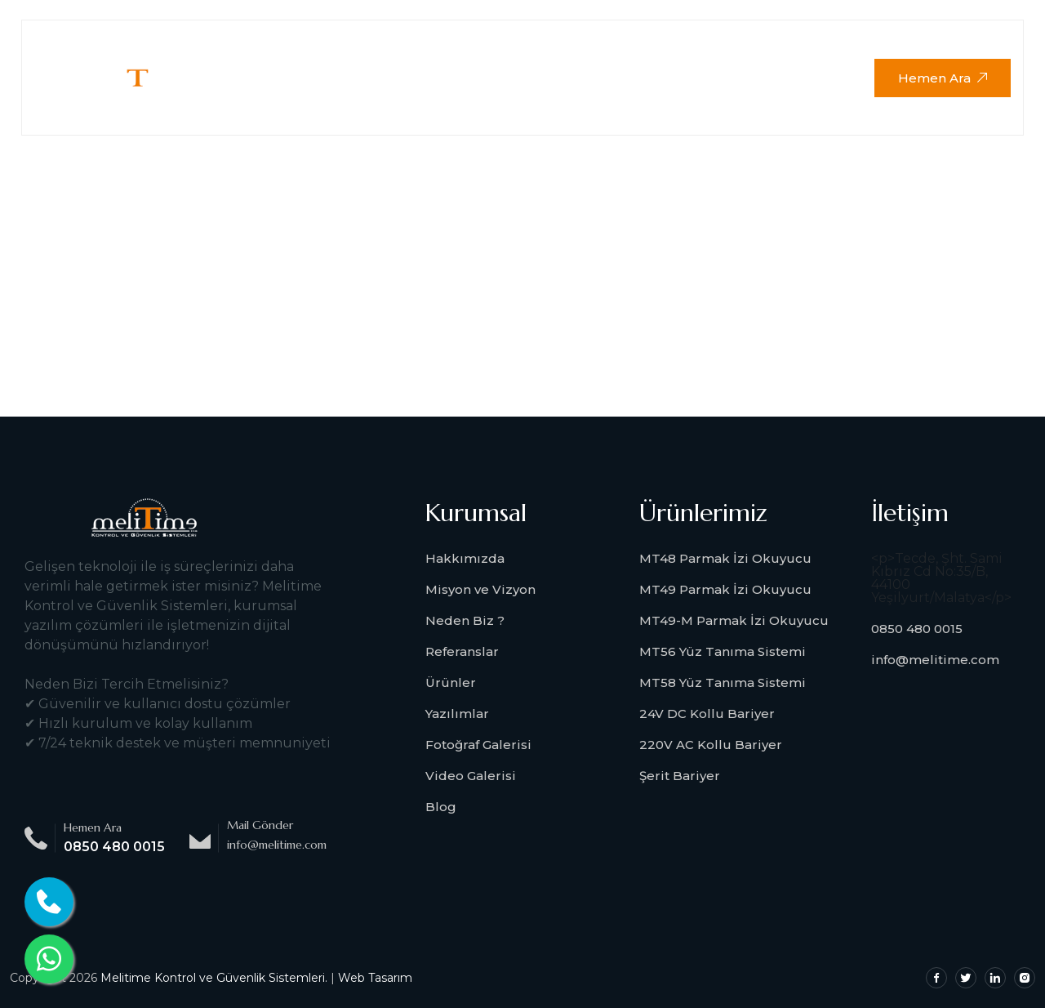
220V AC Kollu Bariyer (710, 744)
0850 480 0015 (114, 846)
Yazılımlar (457, 713)
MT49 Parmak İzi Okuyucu (725, 589)
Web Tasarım (375, 977)
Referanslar (462, 651)
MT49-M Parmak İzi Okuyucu (734, 620)
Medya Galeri (599, 48)
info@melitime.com (935, 659)
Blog (440, 806)
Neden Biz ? (465, 620)
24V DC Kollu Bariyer (707, 713)
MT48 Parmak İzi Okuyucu (725, 558)
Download (717, 48)
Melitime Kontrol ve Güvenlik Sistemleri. (213, 977)
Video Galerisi (470, 775)
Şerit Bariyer (679, 775)
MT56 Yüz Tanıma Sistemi (722, 651)
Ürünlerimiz (477, 48)
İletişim (266, 106)
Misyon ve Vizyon (480, 589)
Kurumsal (368, 48)
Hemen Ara (942, 78)
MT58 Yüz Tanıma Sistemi (722, 682)
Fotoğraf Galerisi (478, 744)
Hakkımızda (465, 558)
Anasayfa (266, 48)
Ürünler (450, 682)
